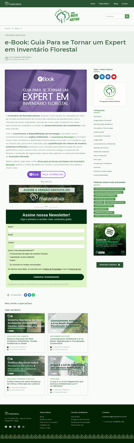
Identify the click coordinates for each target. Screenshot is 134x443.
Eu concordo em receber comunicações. (24, 265)
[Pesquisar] (127, 16)
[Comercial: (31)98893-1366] (103, 421)
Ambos (11, 260)
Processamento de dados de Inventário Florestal (28, 254)
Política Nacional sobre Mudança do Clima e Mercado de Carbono (23, 382)
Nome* (10, 227)
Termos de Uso (75, 269)
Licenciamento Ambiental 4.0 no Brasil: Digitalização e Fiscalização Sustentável (67, 341)
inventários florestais (63, 137)
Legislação (11, 336)
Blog (116, 4)
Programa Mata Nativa (110, 101)
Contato (106, 412)
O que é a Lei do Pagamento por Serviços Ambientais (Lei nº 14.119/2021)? (66, 383)
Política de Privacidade (52, 269)
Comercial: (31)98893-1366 (114, 422)
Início (93, 4)
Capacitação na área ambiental (21, 257)
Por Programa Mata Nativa (20, 57)
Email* (10, 235)
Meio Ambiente (23, 336)
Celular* (11, 242)
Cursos (125, 4)
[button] (25, 295)
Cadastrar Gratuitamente (46, 277)
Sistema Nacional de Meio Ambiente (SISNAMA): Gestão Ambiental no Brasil (22, 341)
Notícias (65, 336)
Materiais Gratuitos (15, 35)
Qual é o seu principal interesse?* (21, 250)
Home (7, 28)
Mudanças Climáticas (25, 379)
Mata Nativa (104, 4)
